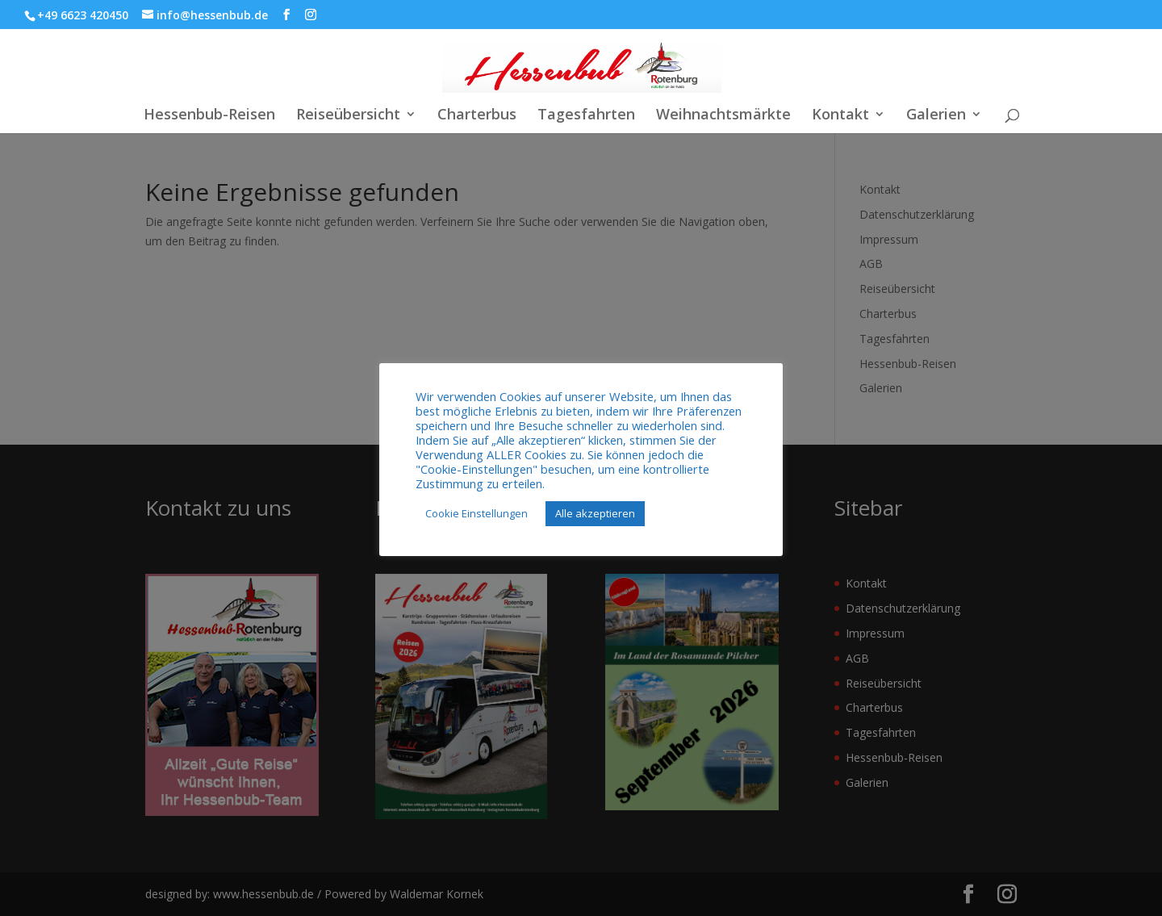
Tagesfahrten (586, 115)
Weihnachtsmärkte (723, 115)
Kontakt (840, 115)
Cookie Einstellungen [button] (476, 513)
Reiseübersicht (348, 115)
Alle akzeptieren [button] (595, 513)
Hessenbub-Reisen (209, 115)
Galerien (936, 115)
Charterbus (476, 115)
